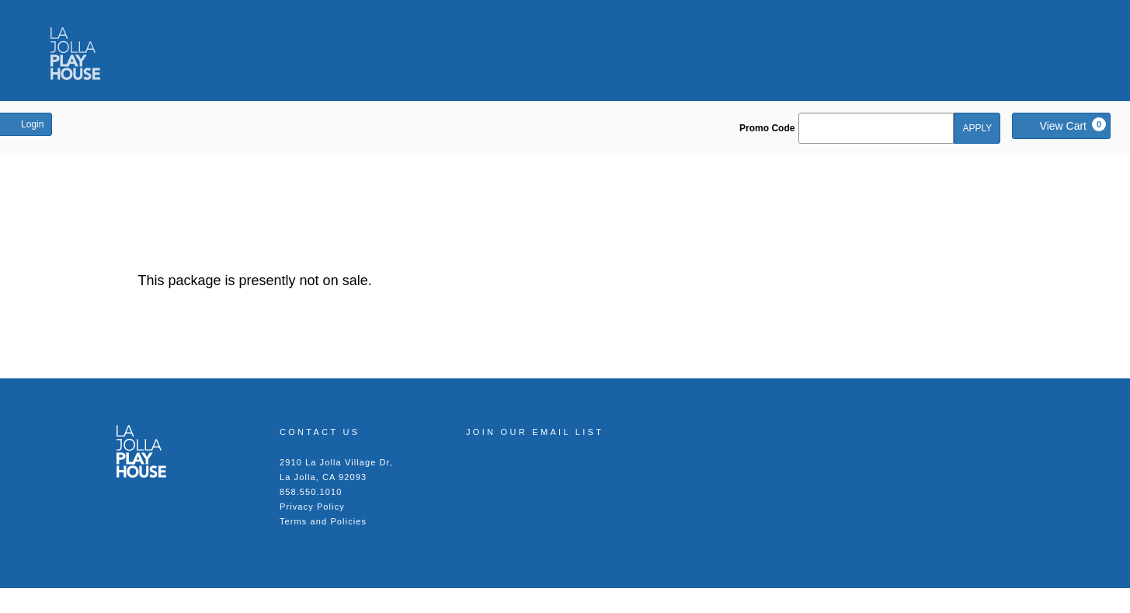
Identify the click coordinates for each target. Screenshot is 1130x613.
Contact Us (320, 432)
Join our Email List (534, 432)
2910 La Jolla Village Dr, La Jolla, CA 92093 (336, 470)
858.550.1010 (311, 491)
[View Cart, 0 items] (1061, 126)
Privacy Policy (312, 506)
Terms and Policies (323, 521)
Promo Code (766, 128)
